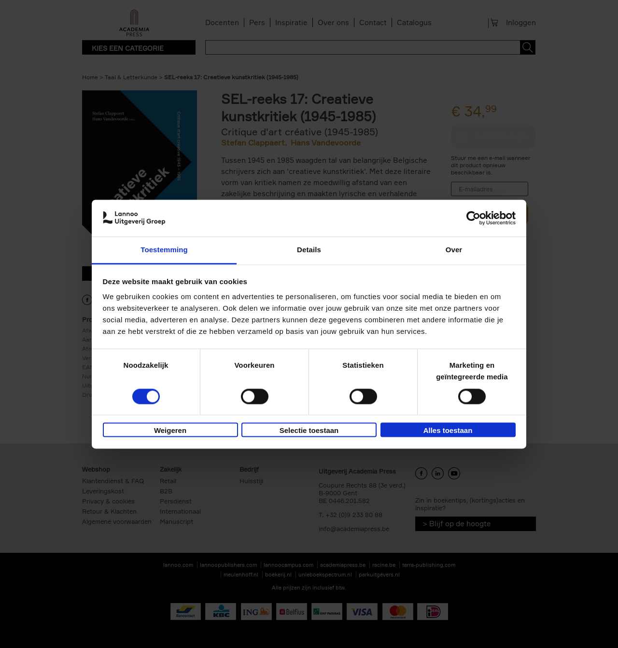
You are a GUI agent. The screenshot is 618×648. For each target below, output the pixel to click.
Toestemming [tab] (164, 250)
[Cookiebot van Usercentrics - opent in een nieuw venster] (473, 218)
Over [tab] (454, 250)
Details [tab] (309, 250)
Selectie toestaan (309, 431)
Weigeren (170, 431)
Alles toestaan (448, 431)
